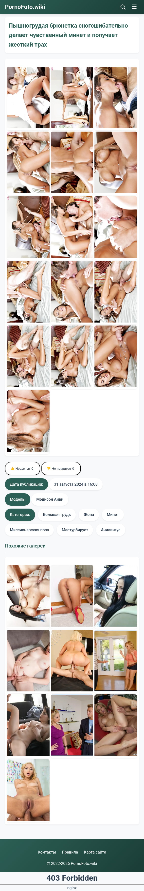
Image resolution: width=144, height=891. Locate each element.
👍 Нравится (22, 468)
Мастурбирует (75, 530)
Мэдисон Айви (49, 499)
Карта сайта (95, 852)
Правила (70, 852)
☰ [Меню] (134, 6)
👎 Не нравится (61, 468)
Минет (113, 514)
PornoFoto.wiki (25, 6)
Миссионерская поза (29, 530)
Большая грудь (57, 514)
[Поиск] (123, 7)
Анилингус (110, 530)
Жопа (89, 514)
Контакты (47, 852)
